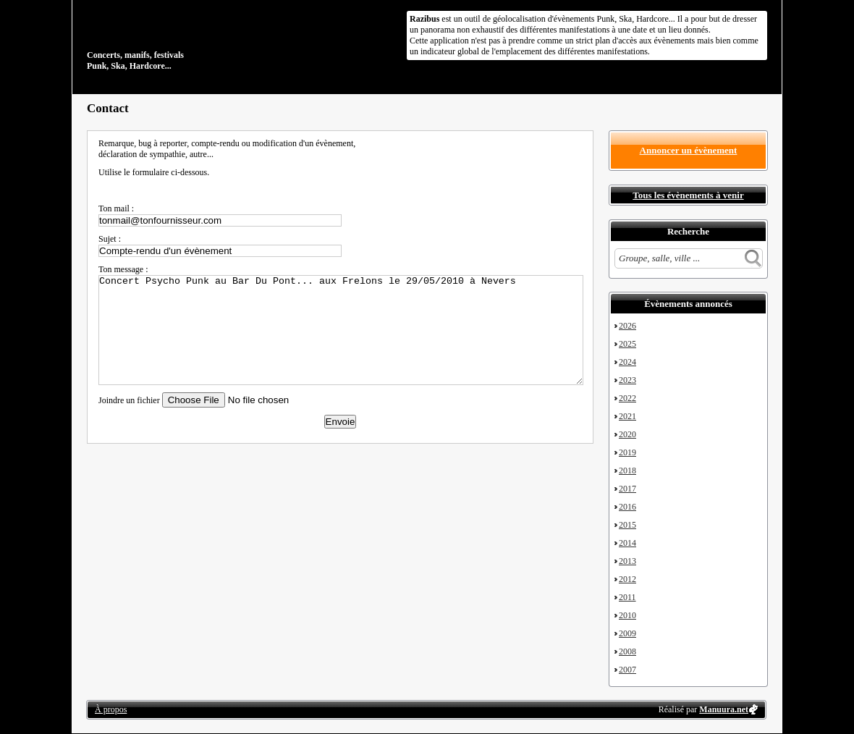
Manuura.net (723, 709)
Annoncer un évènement (688, 150)
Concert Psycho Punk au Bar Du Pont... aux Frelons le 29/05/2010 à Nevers (340, 330)
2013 (627, 561)
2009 (627, 633)
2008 (627, 651)
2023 (627, 380)
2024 (627, 362)
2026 (627, 326)
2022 (627, 398)
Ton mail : (116, 208)
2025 (627, 344)
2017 (627, 489)
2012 (627, 579)
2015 (627, 525)
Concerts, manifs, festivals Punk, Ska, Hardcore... (180, 39)
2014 (627, 543)
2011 (627, 597)
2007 (627, 670)
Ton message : (123, 269)
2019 (627, 452)
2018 (627, 470)
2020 (627, 434)
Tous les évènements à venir (688, 195)
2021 (627, 416)
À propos (111, 709)
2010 (627, 615)
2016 (627, 507)
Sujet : (109, 239)
